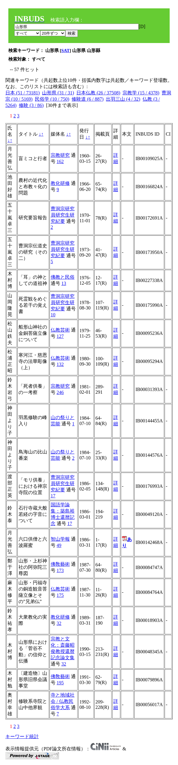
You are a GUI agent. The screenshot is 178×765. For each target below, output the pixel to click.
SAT (65, 50)
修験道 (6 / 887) (87, 99)
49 (59, 545)
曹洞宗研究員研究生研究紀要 (63, 215)
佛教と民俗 (63, 277)
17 (53, 495)
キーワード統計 (22, 736)
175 (60, 595)
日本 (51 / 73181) (22, 92)
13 (63, 283)
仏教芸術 (60, 329)
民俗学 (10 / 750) (52, 99)
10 (53, 314)
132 (60, 364)
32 (59, 623)
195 (60, 682)
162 (60, 161)
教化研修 (60, 183)
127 (60, 336)
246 (60, 392)
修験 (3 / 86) (31, 105)
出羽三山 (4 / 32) (123, 99)
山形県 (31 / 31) (58, 92)
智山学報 (60, 539)
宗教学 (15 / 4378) (141, 92)
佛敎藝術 (60, 564)
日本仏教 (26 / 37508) (98, 92)
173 (60, 570)
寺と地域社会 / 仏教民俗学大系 (63, 701)
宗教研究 (60, 155)
